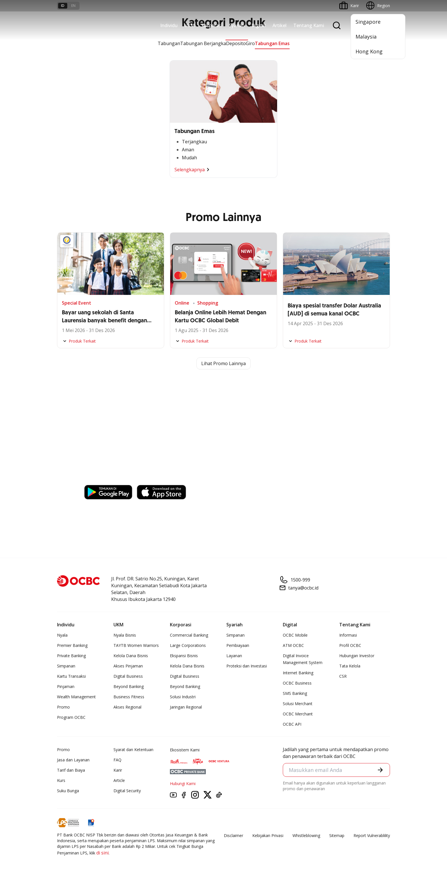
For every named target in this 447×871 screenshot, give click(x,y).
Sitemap (336, 835)
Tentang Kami (308, 25)
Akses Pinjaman (128, 666)
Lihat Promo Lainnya (223, 363)
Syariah (237, 25)
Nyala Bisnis (124, 635)
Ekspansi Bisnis (184, 655)
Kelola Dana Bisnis (130, 655)
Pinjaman (65, 686)
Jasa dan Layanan (73, 760)
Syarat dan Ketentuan (133, 749)
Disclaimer (233, 835)
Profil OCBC (350, 645)
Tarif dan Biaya (71, 770)
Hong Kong (369, 51)
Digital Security (127, 790)
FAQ (117, 760)
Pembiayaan (237, 645)
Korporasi (212, 25)
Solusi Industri (183, 696)
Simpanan (66, 666)
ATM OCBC (293, 645)
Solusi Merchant (297, 703)
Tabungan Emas (272, 43)
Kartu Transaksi (71, 676)
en (73, 5)
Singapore (368, 21)
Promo (63, 707)
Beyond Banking (128, 686)
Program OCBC (71, 717)
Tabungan (169, 43)
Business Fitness (128, 696)
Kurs (61, 780)
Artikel (280, 25)
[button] (380, 770)
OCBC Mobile (295, 635)
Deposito (236, 43)
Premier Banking (72, 645)
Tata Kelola (349, 666)
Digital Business (128, 676)
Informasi (348, 635)
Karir (117, 770)
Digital (258, 25)
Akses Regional (127, 707)
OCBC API (292, 724)
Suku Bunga (68, 790)
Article (119, 780)
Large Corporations (188, 645)
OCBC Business (297, 683)
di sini (102, 853)
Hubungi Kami (183, 783)
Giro (250, 43)
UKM (189, 25)
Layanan (234, 655)
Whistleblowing (306, 835)
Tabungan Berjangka (203, 43)
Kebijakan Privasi (267, 835)
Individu (169, 25)
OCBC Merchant (298, 714)
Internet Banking (298, 672)
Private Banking (71, 655)
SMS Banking (295, 693)
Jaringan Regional (186, 707)
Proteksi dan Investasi (246, 666)
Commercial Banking (189, 635)
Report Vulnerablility (371, 835)
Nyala (62, 635)
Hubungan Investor (356, 655)
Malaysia (366, 36)
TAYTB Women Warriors (136, 645)
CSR (343, 676)
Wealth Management (76, 696)
